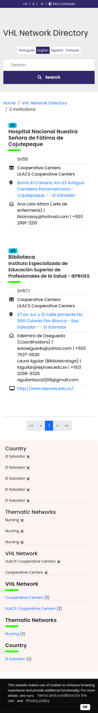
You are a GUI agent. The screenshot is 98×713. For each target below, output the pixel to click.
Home (9, 103)
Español (57, 50)
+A (25, 4)
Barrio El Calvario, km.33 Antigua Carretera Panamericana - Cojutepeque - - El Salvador (50, 189)
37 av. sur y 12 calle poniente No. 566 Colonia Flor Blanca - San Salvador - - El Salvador (50, 320)
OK (85, 707)
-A (42, 4)
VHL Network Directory (44, 103)
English (42, 50)
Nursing (12, 633)
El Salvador (15, 659)
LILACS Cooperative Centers (30, 608)
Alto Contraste (62, 4)
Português (27, 50)
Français (72, 50)
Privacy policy (37, 700)
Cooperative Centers (24, 597)
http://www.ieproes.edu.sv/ (45, 388)
